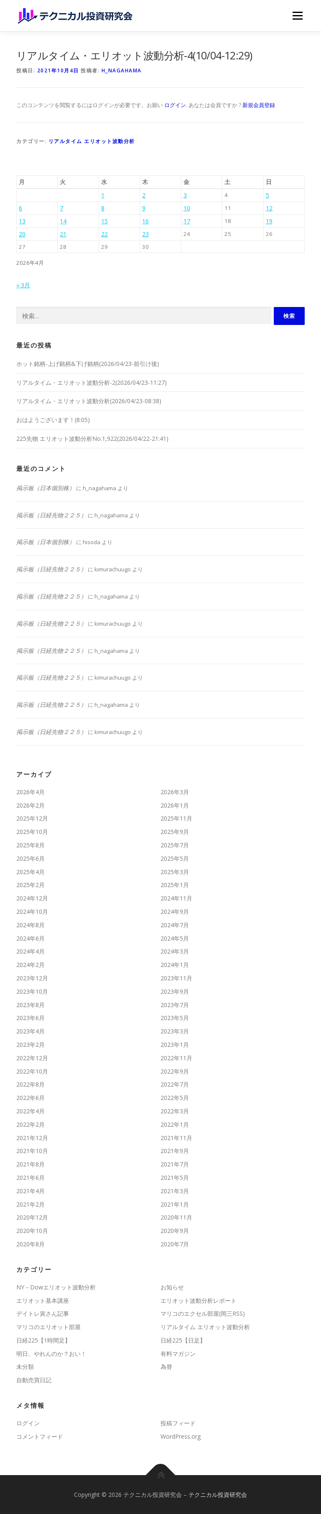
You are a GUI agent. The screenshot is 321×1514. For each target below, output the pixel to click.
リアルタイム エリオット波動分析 (91, 141)
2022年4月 (30, 1111)
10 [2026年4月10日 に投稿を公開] (186, 208)
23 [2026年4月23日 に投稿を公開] (145, 234)
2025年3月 (174, 872)
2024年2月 (30, 965)
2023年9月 (174, 991)
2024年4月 (30, 951)
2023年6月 (30, 1018)
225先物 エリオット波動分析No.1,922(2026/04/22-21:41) (92, 438)
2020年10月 (32, 1231)
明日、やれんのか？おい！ (51, 1354)
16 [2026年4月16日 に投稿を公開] (145, 221)
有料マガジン (178, 1354)
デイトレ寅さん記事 (42, 1313)
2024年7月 (174, 925)
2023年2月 (30, 1045)
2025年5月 (174, 858)
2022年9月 (174, 1071)
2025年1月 (174, 885)
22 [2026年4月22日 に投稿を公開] (104, 234)
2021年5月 (174, 1178)
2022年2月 (30, 1124)
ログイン (175, 105)
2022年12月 (32, 1058)
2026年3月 (174, 792)
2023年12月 (32, 978)
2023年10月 (32, 991)
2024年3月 (174, 951)
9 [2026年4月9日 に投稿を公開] (143, 208)
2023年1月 (174, 1045)
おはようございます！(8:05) (53, 420)
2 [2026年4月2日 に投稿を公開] (143, 195)
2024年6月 (30, 938)
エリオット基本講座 (42, 1300)
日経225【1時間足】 (43, 1340)
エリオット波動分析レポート (198, 1300)
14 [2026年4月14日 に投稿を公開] (63, 221)
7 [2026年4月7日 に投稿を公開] (61, 208)
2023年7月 (174, 1005)
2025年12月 (32, 818)
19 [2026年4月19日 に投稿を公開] (269, 221)
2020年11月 (176, 1217)
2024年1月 (174, 965)
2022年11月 (176, 1058)
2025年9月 (174, 832)
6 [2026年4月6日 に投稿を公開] (20, 208)
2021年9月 (174, 1151)
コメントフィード (39, 1436)
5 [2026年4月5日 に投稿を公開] (267, 195)
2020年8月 (30, 1244)
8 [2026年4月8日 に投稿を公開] (102, 208)
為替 (166, 1367)
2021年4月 (30, 1191)
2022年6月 (30, 1098)
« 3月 (23, 285)
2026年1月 (174, 805)
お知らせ (172, 1287)
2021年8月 (30, 1164)
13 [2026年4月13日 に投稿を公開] (22, 221)
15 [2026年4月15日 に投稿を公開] (104, 221)
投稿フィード (178, 1423)
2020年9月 (174, 1231)
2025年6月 (30, 858)
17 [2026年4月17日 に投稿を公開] (186, 221)
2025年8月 (30, 845)
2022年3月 (174, 1111)
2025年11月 (176, 818)
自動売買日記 (33, 1380)
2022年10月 (32, 1071)
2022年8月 (30, 1084)
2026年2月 (30, 805)
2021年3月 (174, 1191)
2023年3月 (174, 1031)
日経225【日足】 (183, 1340)
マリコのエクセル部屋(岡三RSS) (202, 1313)
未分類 (25, 1367)
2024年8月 (30, 925)
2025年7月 (174, 845)
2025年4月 (30, 872)
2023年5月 (174, 1018)
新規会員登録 (258, 105)
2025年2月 (30, 885)
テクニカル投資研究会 (218, 1495)
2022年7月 (174, 1084)
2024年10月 (32, 912)
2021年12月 (32, 1138)
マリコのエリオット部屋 (48, 1327)
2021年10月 (32, 1151)
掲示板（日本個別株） (45, 488)
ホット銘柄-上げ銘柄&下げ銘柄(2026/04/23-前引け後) (87, 364)
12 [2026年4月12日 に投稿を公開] (269, 208)
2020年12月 (32, 1217)
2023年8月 (30, 1005)
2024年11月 (176, 898)
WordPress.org (180, 1436)
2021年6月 (30, 1178)
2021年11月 (176, 1138)
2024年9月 (174, 912)
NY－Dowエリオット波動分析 (56, 1287)
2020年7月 (174, 1244)
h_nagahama (122, 70)
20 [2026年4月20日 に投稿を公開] (22, 234)
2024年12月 (32, 898)
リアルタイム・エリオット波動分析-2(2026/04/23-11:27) (91, 382)
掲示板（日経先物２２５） (51, 515)
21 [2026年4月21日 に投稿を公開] (63, 234)
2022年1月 (174, 1124)
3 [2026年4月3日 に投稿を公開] (185, 195)
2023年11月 (176, 978)
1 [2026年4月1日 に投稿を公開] (102, 195)
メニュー (297, 15)
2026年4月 (30, 792)
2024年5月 (174, 938)
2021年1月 (174, 1204)
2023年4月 (30, 1031)
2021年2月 (30, 1204)
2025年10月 (32, 832)
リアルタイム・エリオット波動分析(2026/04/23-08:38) (88, 401)
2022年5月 (174, 1098)
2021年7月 (174, 1164)
